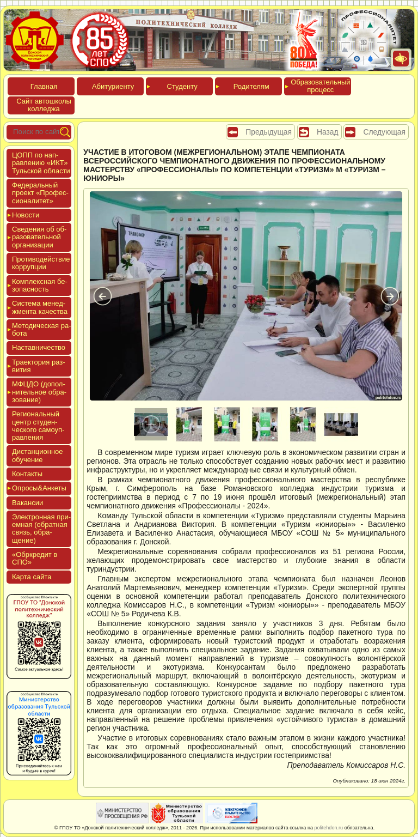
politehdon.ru (329, 827)
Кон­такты (27, 474)
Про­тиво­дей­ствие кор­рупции (41, 263)
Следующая (384, 132)
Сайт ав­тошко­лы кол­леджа (43, 105)
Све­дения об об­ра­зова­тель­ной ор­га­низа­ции (39, 237)
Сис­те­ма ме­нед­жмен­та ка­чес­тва (39, 307)
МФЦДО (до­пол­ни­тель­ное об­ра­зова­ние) (39, 392)
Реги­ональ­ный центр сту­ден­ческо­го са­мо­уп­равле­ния (38, 425)
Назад (328, 132)
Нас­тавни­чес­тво (38, 347)
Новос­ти (25, 215)
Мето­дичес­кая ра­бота (41, 329)
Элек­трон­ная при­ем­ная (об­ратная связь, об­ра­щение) (41, 528)
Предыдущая (268, 132)
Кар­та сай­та (31, 577)
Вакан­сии (27, 503)
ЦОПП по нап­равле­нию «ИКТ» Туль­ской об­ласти (41, 163)
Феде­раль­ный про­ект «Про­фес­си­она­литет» (40, 193)
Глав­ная (43, 86)
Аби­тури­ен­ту (113, 86)
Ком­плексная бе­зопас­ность (39, 285)
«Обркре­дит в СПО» (34, 558)
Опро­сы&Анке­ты (39, 488)
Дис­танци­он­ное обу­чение (37, 455)
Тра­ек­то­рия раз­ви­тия (38, 366)
